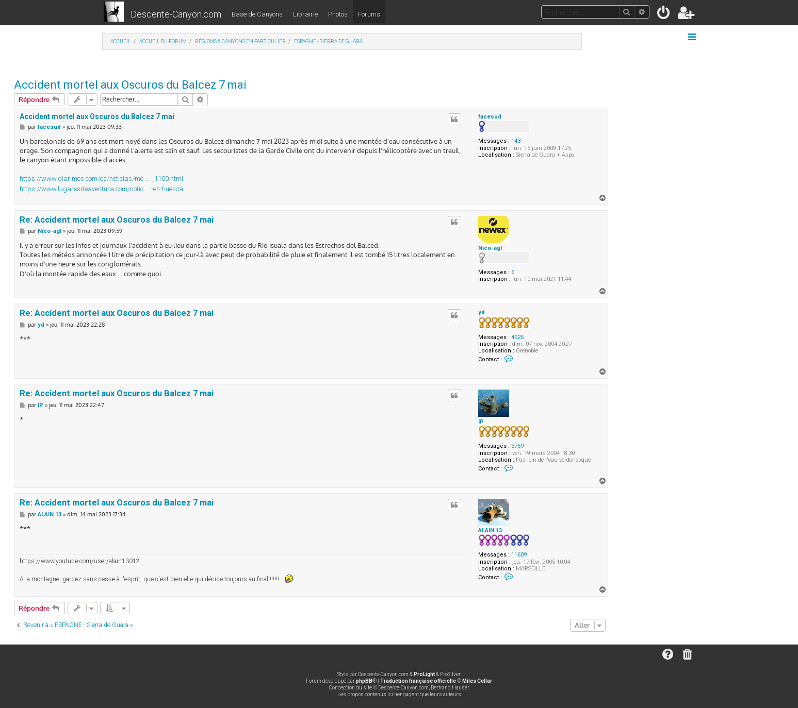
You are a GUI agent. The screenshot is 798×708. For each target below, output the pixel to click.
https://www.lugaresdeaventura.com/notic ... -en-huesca (101, 189)
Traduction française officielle (418, 681)
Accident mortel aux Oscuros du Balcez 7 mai (130, 84)
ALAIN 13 (490, 530)
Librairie (305, 14)
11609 (519, 554)
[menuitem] (664, 15)
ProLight (424, 674)
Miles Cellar (477, 681)
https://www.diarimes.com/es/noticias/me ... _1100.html (101, 178)
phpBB (364, 681)
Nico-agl (490, 248)
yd (481, 312)
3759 (517, 446)
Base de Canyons (257, 14)
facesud (489, 116)
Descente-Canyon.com (176, 14)
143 (515, 141)
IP (481, 421)
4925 (517, 337)
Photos (338, 14)
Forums (369, 14)
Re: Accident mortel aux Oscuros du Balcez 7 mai (117, 220)
